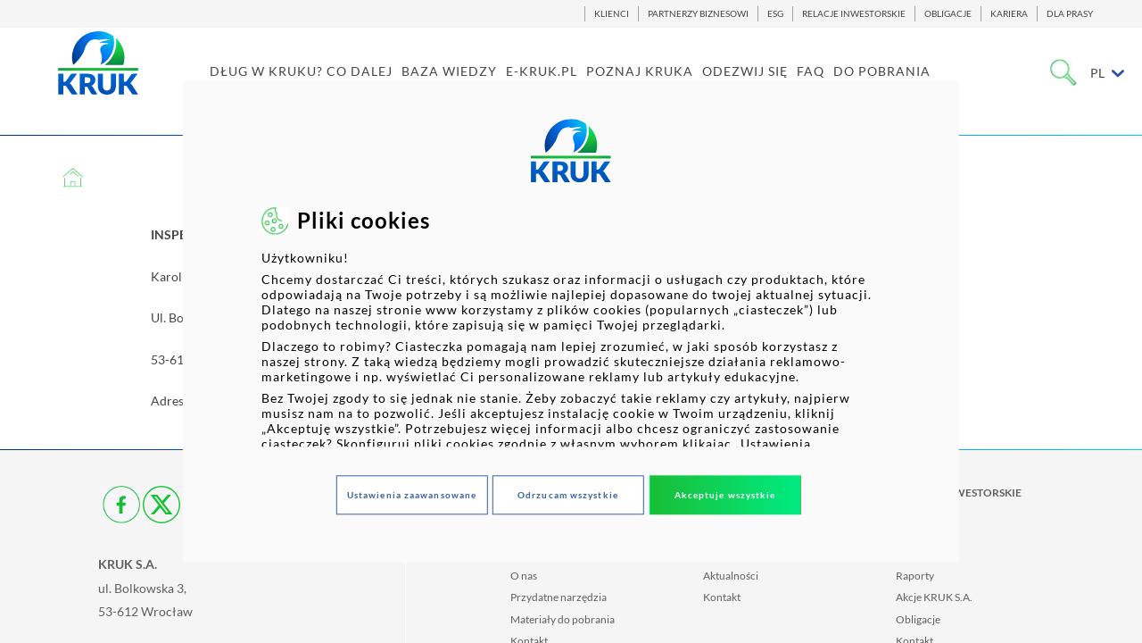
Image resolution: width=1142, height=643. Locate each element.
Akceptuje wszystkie (725, 494)
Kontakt (722, 597)
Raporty (915, 575)
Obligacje (918, 619)
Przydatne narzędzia (558, 597)
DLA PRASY (1070, 14)
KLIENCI (611, 14)
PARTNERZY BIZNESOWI (698, 14)
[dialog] (571, 321)
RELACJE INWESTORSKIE (854, 14)
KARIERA (1009, 14)
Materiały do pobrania (562, 619)
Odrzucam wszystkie (567, 494)
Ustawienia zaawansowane (411, 494)
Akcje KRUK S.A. (934, 597)
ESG (775, 14)
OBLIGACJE (948, 14)
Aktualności (730, 575)
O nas (523, 575)
